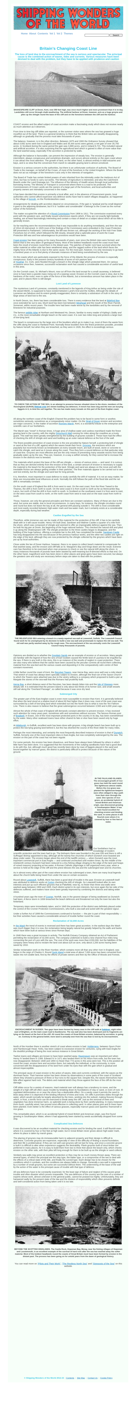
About (32, 33)
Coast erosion (20, 240)
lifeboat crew (40, 407)
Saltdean (106, 1029)
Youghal (20, 262)
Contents (43, 33)
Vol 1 (52, 33)
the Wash (20, 926)
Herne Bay (18, 684)
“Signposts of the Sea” (103, 1263)
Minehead (81, 303)
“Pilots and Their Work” (49, 1263)
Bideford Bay (113, 300)
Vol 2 (59, 33)
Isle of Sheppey (105, 684)
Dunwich (118, 732)
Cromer (49, 897)
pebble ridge (32, 312)
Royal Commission (60, 213)
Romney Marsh (66, 423)
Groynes (87, 445)
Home (24, 33)
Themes (68, 33)
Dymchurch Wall (64, 433)
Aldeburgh (21, 725)
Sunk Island (58, 952)
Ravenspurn (84, 1056)
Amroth (32, 199)
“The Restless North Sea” (74, 1263)
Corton (51, 882)
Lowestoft (31, 880)
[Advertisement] (36, 1389)
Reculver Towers (63, 672)
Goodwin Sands (59, 655)
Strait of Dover (93, 421)
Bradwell (20, 716)
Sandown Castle (111, 532)
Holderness (93, 1046)
